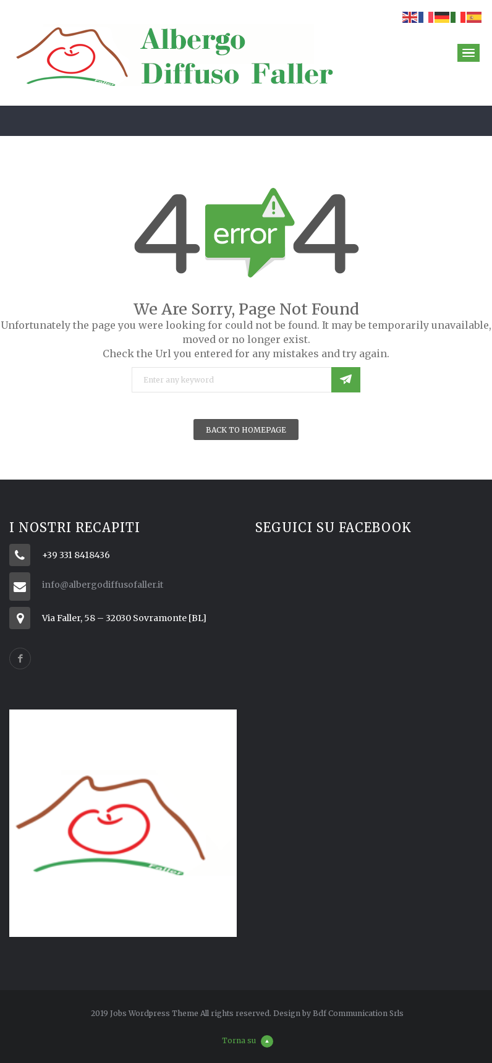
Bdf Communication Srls (358, 1013)
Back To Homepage (246, 429)
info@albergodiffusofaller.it (102, 584)
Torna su (247, 1040)
